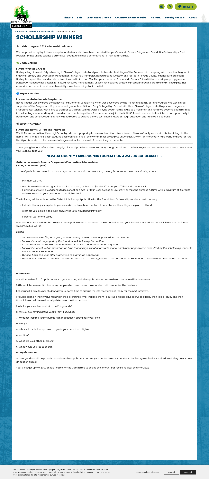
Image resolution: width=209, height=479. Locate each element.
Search (170, 6)
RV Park (156, 18)
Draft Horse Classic (99, 18)
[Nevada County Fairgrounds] (21, 16)
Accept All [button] (188, 472)
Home (17, 31)
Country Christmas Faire (130, 18)
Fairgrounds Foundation (42, 31)
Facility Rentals (174, 18)
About (193, 18)
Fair (79, 18)
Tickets (68, 18)
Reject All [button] (171, 472)
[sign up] (162, 6)
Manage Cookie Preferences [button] (147, 472)
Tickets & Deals (184, 5)
